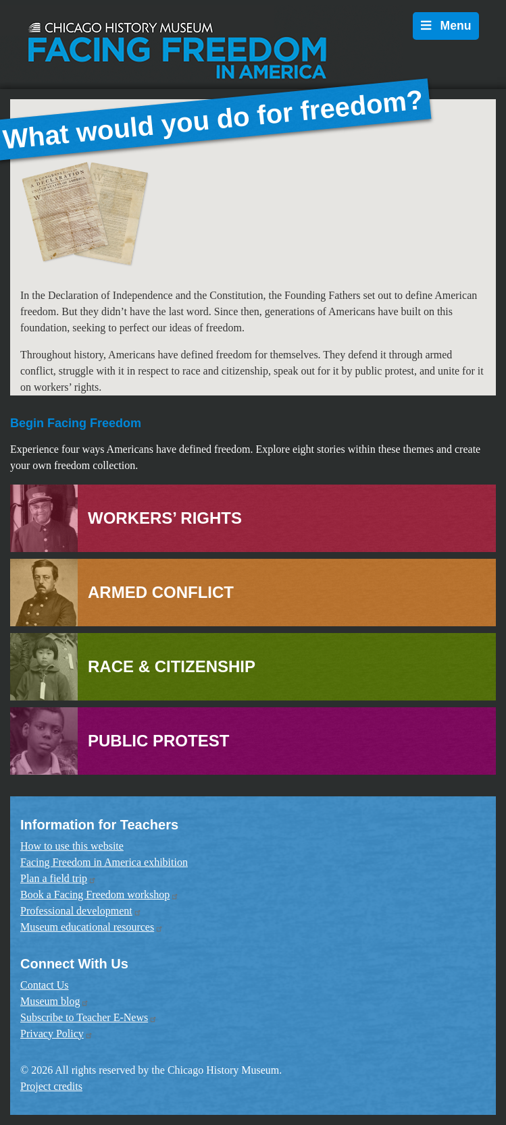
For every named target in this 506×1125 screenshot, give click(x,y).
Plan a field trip (58, 878)
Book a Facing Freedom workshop (99, 894)
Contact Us (44, 985)
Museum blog (54, 1001)
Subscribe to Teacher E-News (88, 1017)
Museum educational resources (91, 927)
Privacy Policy (56, 1033)
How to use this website (72, 846)
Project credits (51, 1086)
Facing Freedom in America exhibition (104, 862)
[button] (66, 213)
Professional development (81, 910)
